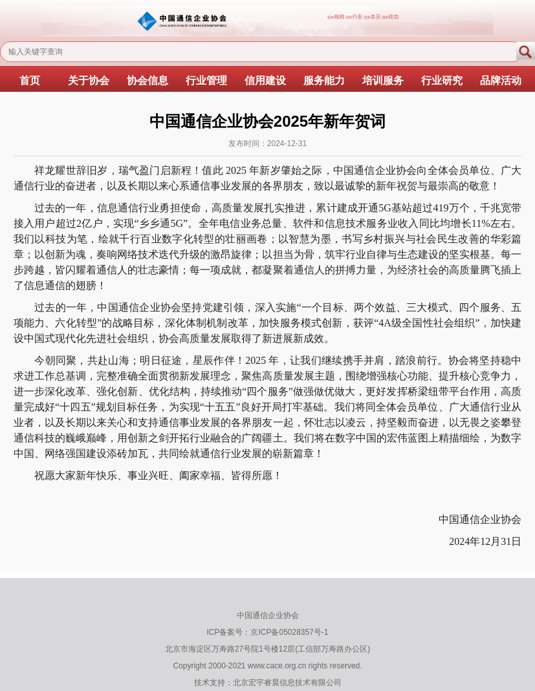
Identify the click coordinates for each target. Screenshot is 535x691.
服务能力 (324, 80)
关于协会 (88, 80)
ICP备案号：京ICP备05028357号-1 (267, 632)
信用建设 (265, 80)
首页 (29, 80)
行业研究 (442, 80)
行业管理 (206, 80)
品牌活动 (500, 80)
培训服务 (383, 80)
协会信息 (147, 80)
